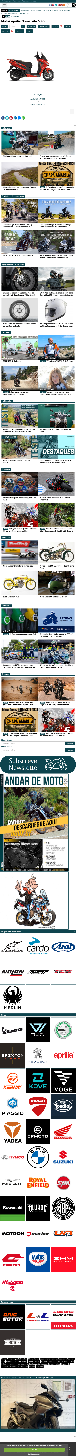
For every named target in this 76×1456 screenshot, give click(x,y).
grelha (8, 16)
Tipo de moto (44, 26)
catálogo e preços (14, 10)
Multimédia (7, 401)
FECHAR (34, 1450)
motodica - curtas (24, 13)
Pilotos (32, 1366)
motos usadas (25, 10)
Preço (29, 31)
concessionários (48, 10)
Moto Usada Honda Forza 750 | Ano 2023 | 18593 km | (38, 1403)
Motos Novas (33, 1359)
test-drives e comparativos (9, 13)
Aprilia (55, 26)
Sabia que (6, 537)
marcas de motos (36, 10)
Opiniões (6, 333)
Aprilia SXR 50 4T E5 (37, 99)
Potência (19, 31)
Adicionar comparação (37, 104)
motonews (67, 10)
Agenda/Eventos (20, 1359)
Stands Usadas (34, 1361)
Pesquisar (70, 743)
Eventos (5, 674)
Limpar (4, 26)
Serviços (39, 1366)
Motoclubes (14, 1366)
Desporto (6, 469)
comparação (15, 16)
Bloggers (24, 1366)
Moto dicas (7, 606)
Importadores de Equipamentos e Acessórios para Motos (38, 1364)
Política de (34, 1454)
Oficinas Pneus (62, 1361)
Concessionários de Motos (16, 1361)
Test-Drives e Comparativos (13, 196)
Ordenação (31, 26)
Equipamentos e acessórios (13, 264)
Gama (67, 26)
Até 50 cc (5, 31)
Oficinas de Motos (48, 1361)
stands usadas (58, 10)
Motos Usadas (6, 1359)
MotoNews (7, 128)
